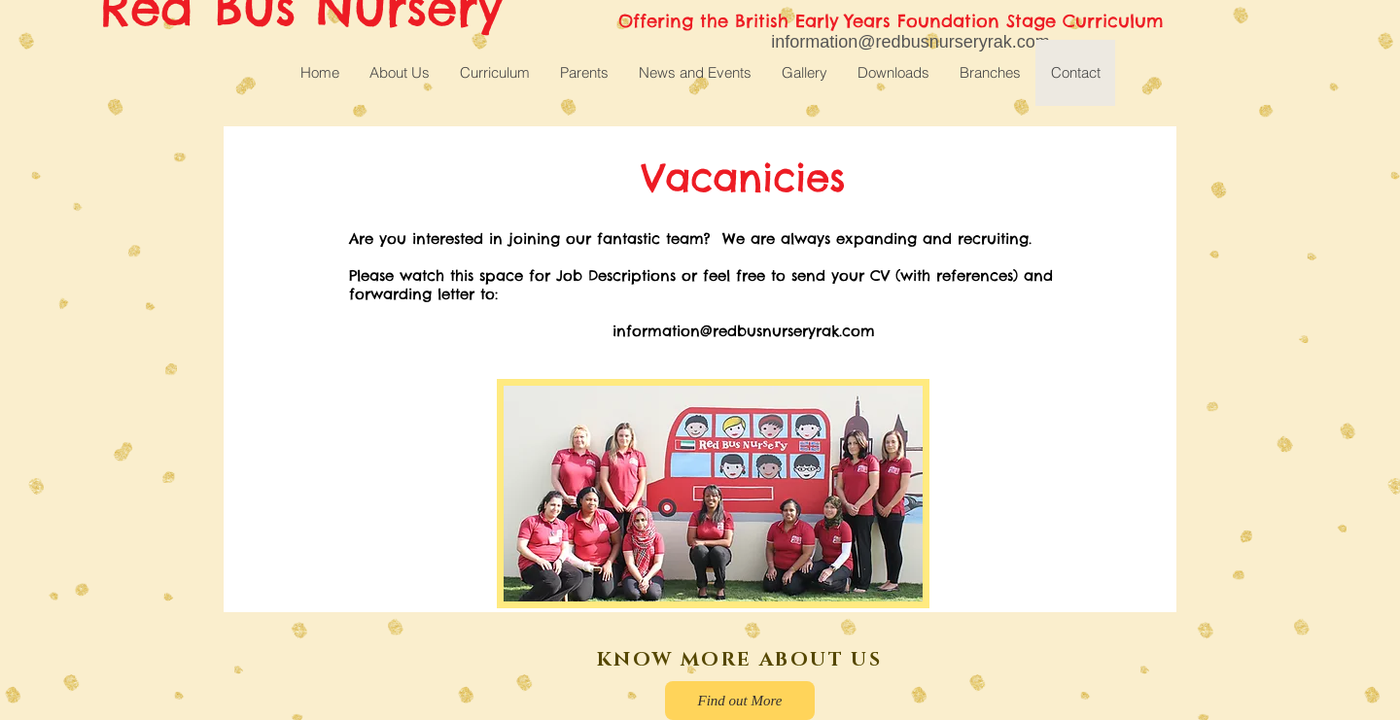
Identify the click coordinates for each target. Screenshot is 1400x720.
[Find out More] (740, 700)
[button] (494, 73)
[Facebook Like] (360, 668)
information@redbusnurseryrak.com (743, 331)
